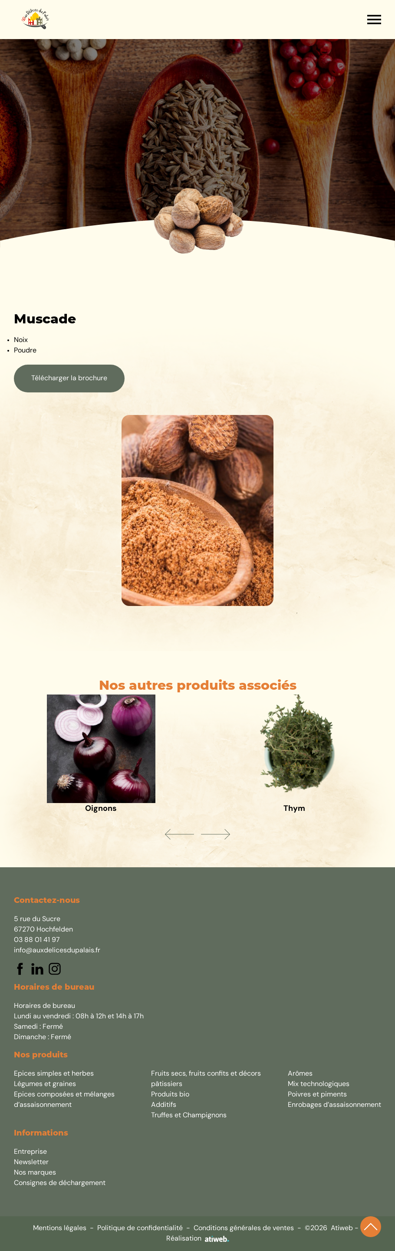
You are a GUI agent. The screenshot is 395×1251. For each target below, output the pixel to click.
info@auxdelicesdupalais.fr (57, 950)
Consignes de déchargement (59, 1183)
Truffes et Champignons (189, 1115)
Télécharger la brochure (69, 378)
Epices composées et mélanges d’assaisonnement (64, 1100)
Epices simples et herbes (54, 1073)
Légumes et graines (45, 1084)
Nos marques (35, 1172)
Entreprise (30, 1152)
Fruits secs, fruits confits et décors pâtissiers (206, 1079)
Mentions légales (59, 1228)
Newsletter (31, 1162)
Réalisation (197, 1238)
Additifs (163, 1105)
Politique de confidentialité (140, 1228)
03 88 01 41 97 (37, 940)
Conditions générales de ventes (244, 1228)
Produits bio (170, 1094)
